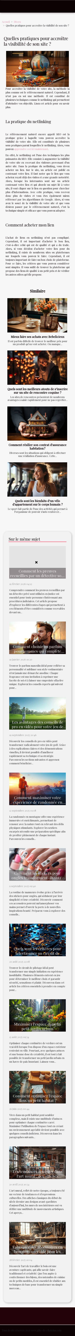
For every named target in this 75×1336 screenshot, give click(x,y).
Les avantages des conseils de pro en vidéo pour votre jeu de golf (37, 726)
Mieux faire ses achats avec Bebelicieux (37, 337)
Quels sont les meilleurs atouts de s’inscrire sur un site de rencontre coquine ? (38, 390)
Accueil (6, 21)
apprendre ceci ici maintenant (31, 149)
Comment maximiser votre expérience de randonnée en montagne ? (37, 802)
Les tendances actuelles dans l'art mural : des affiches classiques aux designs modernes (37, 1178)
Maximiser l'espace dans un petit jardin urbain (37, 1026)
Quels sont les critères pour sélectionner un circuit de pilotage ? (37, 953)
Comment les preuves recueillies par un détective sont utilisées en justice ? (37, 575)
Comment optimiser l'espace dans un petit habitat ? (37, 1098)
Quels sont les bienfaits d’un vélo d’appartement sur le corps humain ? (37, 502)
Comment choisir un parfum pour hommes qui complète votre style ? (37, 651)
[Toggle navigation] (6, 6)
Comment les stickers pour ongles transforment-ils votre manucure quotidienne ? (37, 877)
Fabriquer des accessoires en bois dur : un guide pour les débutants (37, 1251)
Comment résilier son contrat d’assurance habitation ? (37, 446)
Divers (17, 21)
